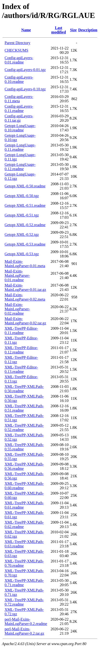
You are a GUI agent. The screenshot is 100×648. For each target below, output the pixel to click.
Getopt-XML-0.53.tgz (22, 254)
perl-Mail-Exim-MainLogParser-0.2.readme (26, 621)
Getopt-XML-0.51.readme (25, 205)
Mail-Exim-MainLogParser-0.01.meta (25, 263)
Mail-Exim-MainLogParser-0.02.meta (25, 297)
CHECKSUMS (16, 50)
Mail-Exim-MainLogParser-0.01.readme (17, 275)
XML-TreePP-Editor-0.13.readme (21, 369)
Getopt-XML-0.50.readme (25, 186)
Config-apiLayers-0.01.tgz (25, 70)
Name (26, 30)
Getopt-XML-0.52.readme (25, 225)
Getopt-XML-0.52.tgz (22, 234)
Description (87, 30)
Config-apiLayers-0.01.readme (19, 60)
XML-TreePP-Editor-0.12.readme (21, 350)
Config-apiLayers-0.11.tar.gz (19, 118)
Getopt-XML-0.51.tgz (22, 215)
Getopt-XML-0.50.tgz (22, 196)
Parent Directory (17, 43)
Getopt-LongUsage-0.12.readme (20, 166)
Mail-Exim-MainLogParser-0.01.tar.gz (25, 287)
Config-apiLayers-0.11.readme (19, 108)
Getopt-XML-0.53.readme (25, 244)
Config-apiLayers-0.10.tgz (25, 89)
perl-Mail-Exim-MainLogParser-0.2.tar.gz (24, 631)
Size (73, 30)
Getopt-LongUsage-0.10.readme (20, 128)
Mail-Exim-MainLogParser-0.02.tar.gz (25, 321)
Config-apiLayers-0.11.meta (19, 99)
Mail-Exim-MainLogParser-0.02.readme (17, 309)
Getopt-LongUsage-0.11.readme (20, 147)
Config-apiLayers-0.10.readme (19, 79)
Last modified (58, 30)
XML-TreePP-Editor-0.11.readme (21, 330)
